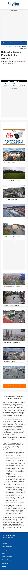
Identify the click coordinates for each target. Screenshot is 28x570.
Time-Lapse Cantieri (7, 550)
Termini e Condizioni (7, 559)
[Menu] (24, 42)
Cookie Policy (5, 563)
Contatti (4, 553)
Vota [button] (14, 84)
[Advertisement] (14, 25)
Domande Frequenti (7, 556)
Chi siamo (4, 543)
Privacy (4, 566)
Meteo (5, 84)
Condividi (22, 84)
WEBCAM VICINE (14, 124)
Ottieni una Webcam (7, 546)
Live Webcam (14, 42)
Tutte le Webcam (14, 386)
